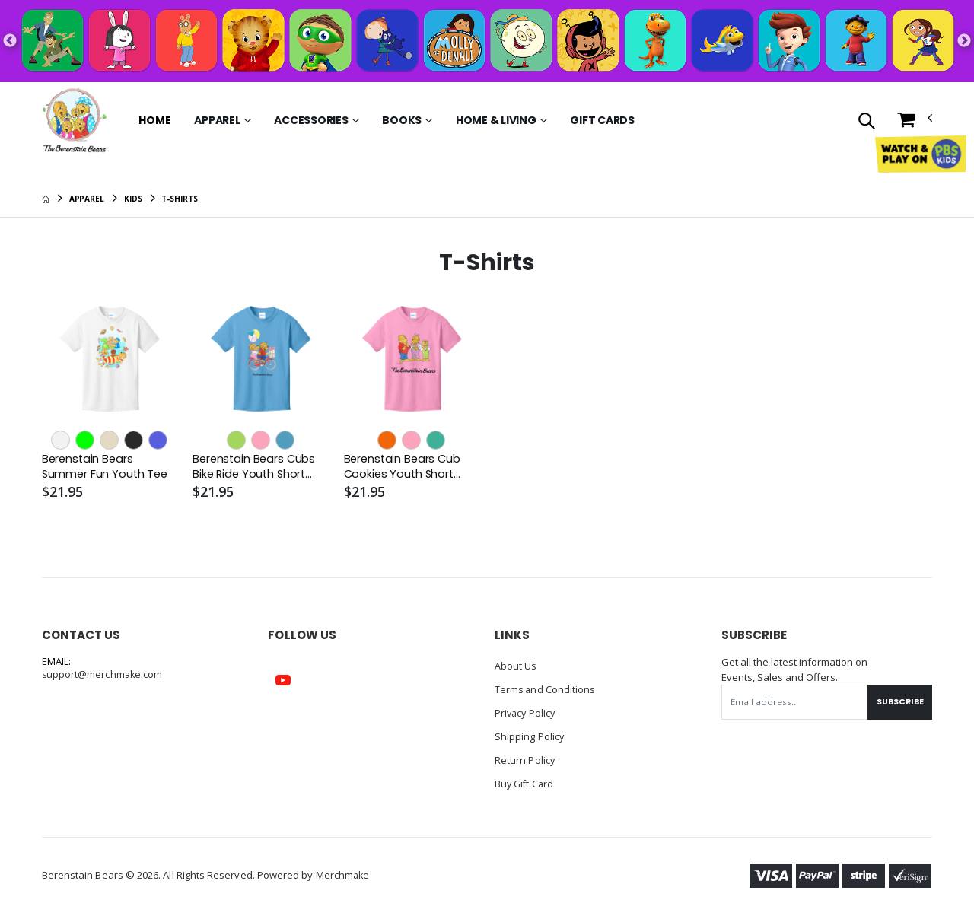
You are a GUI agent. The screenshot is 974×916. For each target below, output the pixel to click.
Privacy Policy (526, 712)
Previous (10, 41)
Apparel (217, 120)
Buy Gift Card (525, 780)
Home (154, 120)
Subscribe (898, 702)
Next (964, 41)
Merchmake (343, 872)
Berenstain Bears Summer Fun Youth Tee (106, 467)
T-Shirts (179, 198)
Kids (133, 198)
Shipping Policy (530, 735)
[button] (866, 122)
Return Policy (525, 758)
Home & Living (496, 120)
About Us (516, 666)
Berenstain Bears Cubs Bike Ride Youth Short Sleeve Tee (256, 467)
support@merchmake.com (103, 675)
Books (402, 120)
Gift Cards (602, 120)
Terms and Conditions (546, 689)
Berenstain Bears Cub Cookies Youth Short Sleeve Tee (404, 467)
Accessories (311, 120)
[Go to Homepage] (74, 120)
